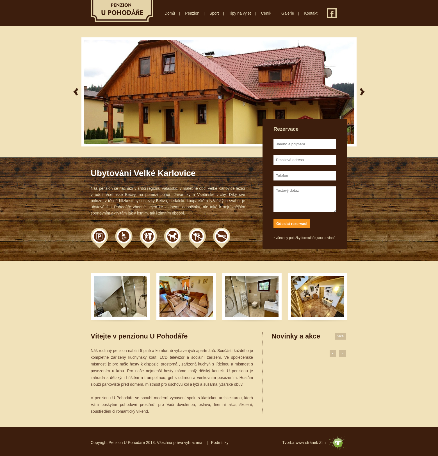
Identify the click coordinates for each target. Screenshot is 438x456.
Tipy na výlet (240, 13)
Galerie (287, 13)
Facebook (332, 13)
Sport (214, 13)
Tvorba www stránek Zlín (304, 442)
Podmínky (220, 442)
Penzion (192, 13)
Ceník (266, 13)
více (340, 336)
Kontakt (310, 13)
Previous (75, 92)
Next (362, 92)
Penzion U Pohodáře (122, 11)
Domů (170, 13)
